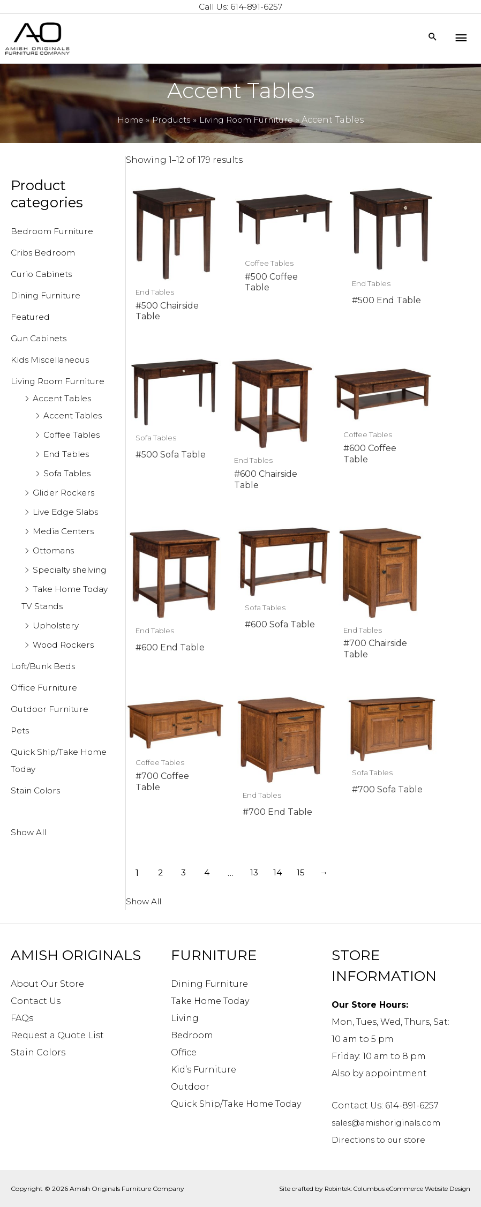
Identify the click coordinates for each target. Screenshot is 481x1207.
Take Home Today (210, 1000)
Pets (21, 766)
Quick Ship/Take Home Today (236, 1103)
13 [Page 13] (257, 696)
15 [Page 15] (306, 696)
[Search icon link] (432, 39)
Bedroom (192, 1035)
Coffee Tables (73, 453)
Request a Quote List (57, 1035)
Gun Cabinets (42, 339)
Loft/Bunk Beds (45, 701)
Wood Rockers (65, 680)
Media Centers (65, 549)
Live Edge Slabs (67, 530)
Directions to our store (382, 1139)
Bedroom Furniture (54, 232)
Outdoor (190, 1086)
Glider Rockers (65, 511)
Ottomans (56, 569)
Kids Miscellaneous (53, 361)
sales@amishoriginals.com (392, 1122)
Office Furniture (46, 723)
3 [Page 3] (185, 696)
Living (185, 1018)
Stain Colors (38, 826)
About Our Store (47, 983)
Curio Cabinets (44, 275)
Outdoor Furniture (52, 744)
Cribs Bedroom (45, 254)
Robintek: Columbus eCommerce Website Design (394, 1188)
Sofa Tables (68, 491)
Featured (31, 318)
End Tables (68, 472)
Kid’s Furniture (203, 1069)
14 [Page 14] (281, 696)
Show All (30, 868)
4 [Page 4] (209, 696)
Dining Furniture (49, 296)
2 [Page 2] (161, 696)
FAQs (22, 1018)
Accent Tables (64, 416)
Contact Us (36, 1000)
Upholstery (57, 661)
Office (184, 1052)
